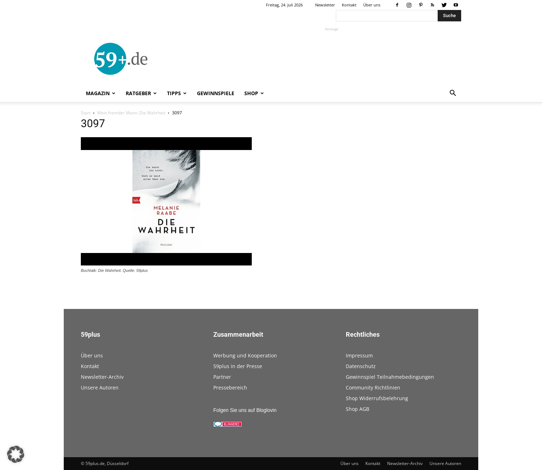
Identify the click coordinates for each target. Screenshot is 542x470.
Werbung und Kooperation (245, 355)
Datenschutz (361, 366)
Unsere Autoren (100, 387)
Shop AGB (357, 409)
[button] (452, 94)
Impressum (359, 355)
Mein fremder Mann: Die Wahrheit (131, 113)
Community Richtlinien (373, 387)
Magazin (100, 93)
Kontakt (349, 4)
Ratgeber (141, 93)
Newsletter (325, 4)
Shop (254, 93)
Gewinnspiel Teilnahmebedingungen (390, 376)
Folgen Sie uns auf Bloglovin (244, 410)
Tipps (177, 93)
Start (85, 113)
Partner (222, 376)
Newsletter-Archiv (102, 376)
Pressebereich (230, 387)
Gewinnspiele (215, 93)
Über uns (371, 4)
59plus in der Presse (237, 366)
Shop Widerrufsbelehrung (377, 398)
